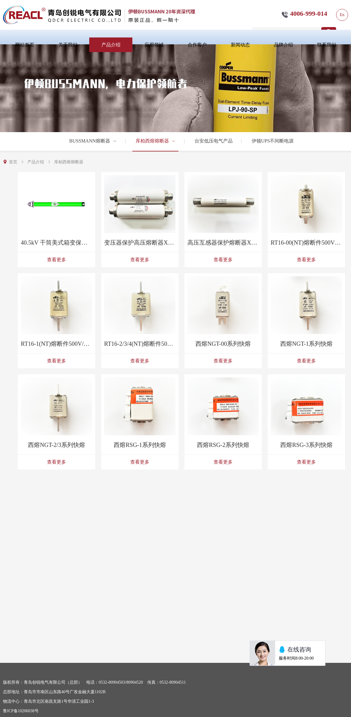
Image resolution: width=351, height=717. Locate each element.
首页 (13, 162)
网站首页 (24, 44)
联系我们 (326, 44)
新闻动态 (240, 44)
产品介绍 (110, 44)
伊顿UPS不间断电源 (273, 140)
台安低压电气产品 (214, 140)
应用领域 (154, 44)
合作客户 (197, 44)
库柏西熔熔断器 (155, 140)
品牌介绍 (283, 44)
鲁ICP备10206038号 (21, 711)
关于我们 (67, 44)
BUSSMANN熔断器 (93, 140)
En (342, 14)
